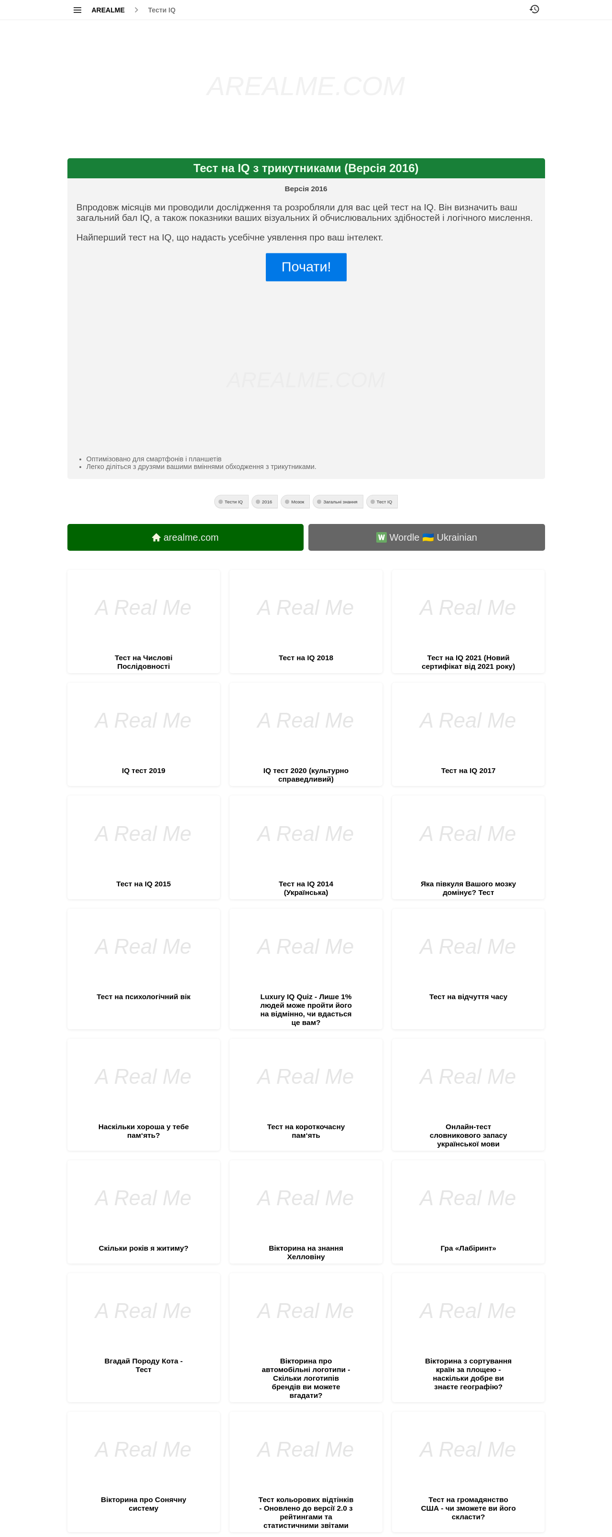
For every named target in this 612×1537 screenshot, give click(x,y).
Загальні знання (340, 501)
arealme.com (185, 537)
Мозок (297, 501)
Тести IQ (161, 10)
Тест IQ (385, 501)
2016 (267, 501)
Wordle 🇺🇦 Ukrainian (427, 537)
